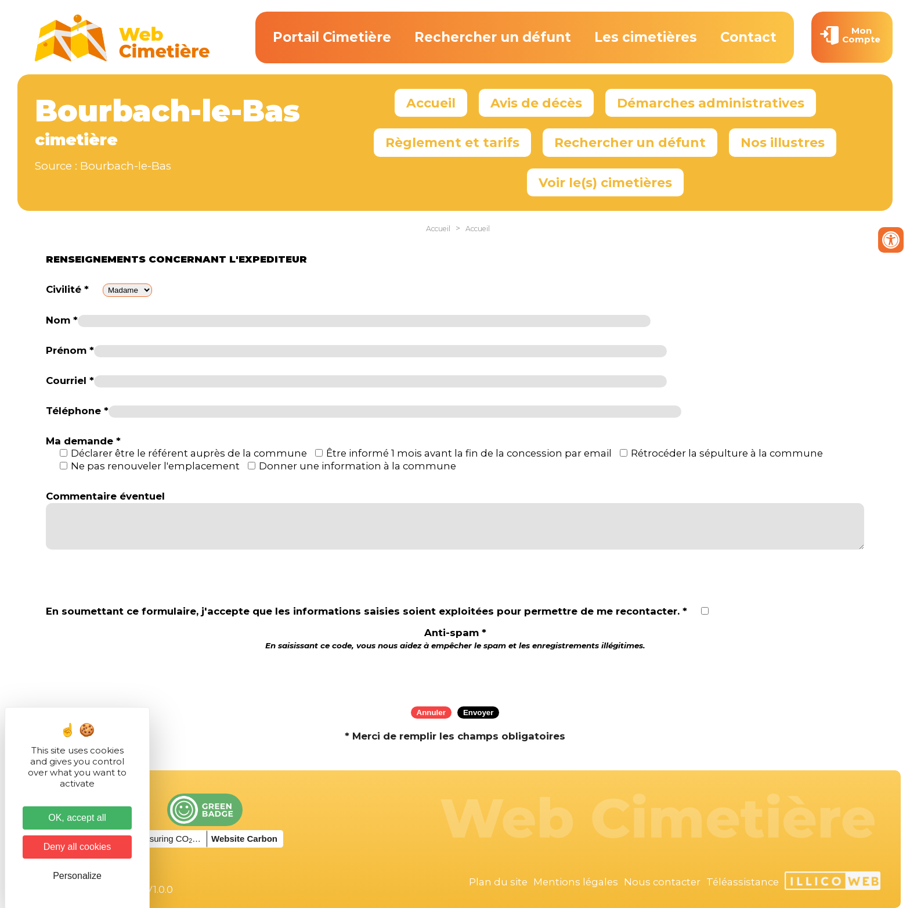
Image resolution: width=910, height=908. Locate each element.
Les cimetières (645, 37)
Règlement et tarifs (452, 142)
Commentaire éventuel (105, 496)
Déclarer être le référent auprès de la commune (189, 453)
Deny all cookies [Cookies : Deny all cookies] (77, 847)
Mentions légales (575, 882)
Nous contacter (662, 882)
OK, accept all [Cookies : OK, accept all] (77, 818)
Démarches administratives (710, 102)
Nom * (62, 320)
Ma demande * (83, 441)
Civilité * (67, 289)
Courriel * (70, 380)
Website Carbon (244, 839)
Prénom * (70, 350)
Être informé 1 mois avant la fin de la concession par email (469, 453)
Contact (748, 37)
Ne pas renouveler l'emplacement (155, 466)
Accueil (431, 102)
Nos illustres (783, 142)
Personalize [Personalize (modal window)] (77, 876)
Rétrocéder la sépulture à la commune (727, 453)
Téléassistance (742, 882)
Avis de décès (536, 102)
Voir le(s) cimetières (605, 182)
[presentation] (455, 674)
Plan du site (498, 882)
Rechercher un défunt (492, 37)
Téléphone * (77, 411)
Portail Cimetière (332, 37)
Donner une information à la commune (357, 466)
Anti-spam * (455, 639)
